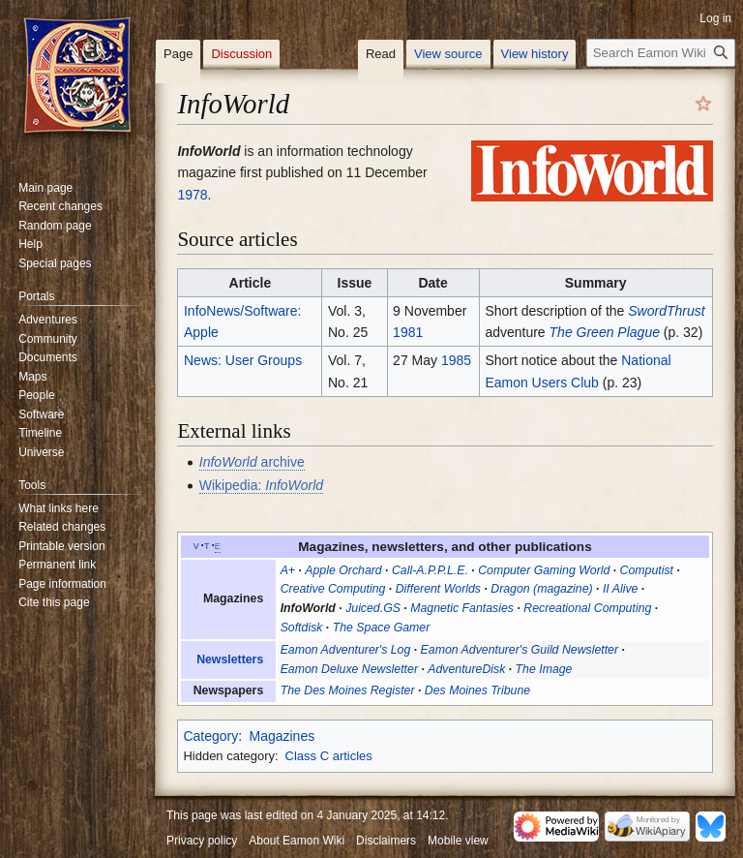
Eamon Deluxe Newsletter (349, 669)
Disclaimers (386, 840)
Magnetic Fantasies (462, 608)
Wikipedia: (261, 485)
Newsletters (229, 659)
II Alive (621, 589)
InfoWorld (308, 608)
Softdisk (302, 627)
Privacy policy (201, 840)
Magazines (281, 736)
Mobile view (458, 840)
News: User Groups (243, 360)
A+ (288, 570)
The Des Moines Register (348, 690)
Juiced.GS (373, 608)
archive (252, 462)
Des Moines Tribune (477, 690)
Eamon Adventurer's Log (346, 650)
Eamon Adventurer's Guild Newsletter (519, 650)
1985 (456, 360)
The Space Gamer (382, 627)
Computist (646, 570)
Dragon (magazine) (541, 589)
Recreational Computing (587, 608)
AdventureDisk (466, 669)
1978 (192, 194)
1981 (408, 332)
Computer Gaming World (543, 570)
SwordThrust (666, 311)
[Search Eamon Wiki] (660, 53)
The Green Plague (605, 332)
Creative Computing (333, 589)
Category (210, 736)
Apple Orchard (343, 570)
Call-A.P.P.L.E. (430, 570)
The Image (544, 669)
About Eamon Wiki (296, 840)
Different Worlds (438, 589)
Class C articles (328, 756)
